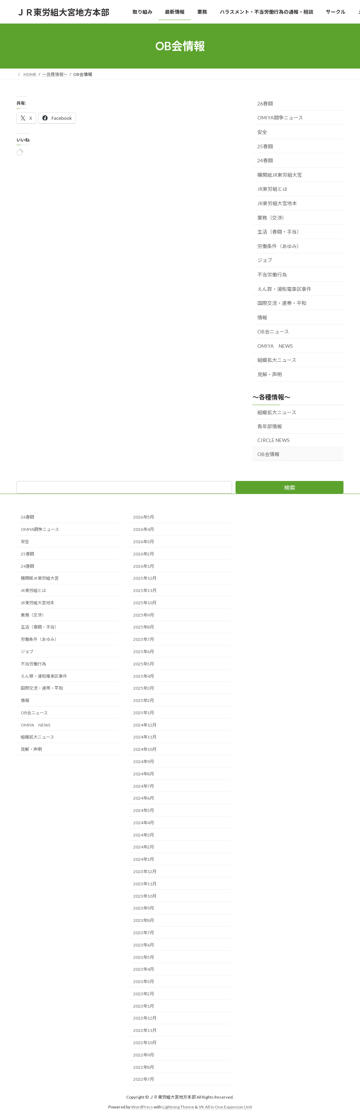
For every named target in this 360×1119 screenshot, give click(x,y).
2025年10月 (144, 602)
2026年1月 (143, 565)
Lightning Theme (178, 1107)
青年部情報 (269, 427)
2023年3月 (143, 981)
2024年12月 (144, 724)
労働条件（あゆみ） (279, 246)
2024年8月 (143, 773)
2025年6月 (143, 651)
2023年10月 (144, 895)
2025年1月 (143, 712)
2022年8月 (143, 1066)
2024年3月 (143, 834)
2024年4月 (143, 822)
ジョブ (264, 261)
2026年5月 (143, 517)
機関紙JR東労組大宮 (279, 175)
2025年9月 (143, 614)
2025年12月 (144, 578)
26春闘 (265, 103)
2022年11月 (144, 1030)
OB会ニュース (273, 331)
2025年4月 (143, 675)
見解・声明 (269, 374)
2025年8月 (143, 627)
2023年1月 (143, 1005)
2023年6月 (143, 944)
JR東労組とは (272, 189)
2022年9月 (143, 1054)
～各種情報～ (271, 397)
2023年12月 (144, 871)
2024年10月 (144, 749)
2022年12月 (144, 1018)
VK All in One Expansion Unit (225, 1107)
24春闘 (265, 160)
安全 (262, 132)
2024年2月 (143, 847)
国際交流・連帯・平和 (282, 303)
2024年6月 (143, 798)
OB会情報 (268, 454)
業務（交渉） (272, 218)
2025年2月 (143, 700)
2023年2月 (143, 993)
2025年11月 (144, 590)
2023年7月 (143, 932)
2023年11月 (144, 883)
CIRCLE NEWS (273, 440)
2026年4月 (143, 529)
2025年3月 (143, 688)
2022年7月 (143, 1079)
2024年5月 (143, 810)
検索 (289, 487)
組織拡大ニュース (276, 360)
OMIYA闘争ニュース (280, 118)
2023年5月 (143, 956)
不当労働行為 (272, 275)
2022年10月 (144, 1042)
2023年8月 (143, 920)
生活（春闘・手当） (279, 232)
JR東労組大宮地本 (277, 203)
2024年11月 (144, 737)
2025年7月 (143, 639)
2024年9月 (143, 761)
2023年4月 (143, 969)
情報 (262, 317)
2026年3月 (143, 541)
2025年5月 (143, 663)
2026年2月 (143, 553)
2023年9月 (143, 908)
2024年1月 (143, 859)
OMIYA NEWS (275, 346)
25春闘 (265, 146)
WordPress (142, 1107)
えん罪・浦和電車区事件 (284, 289)
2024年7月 (143, 785)
